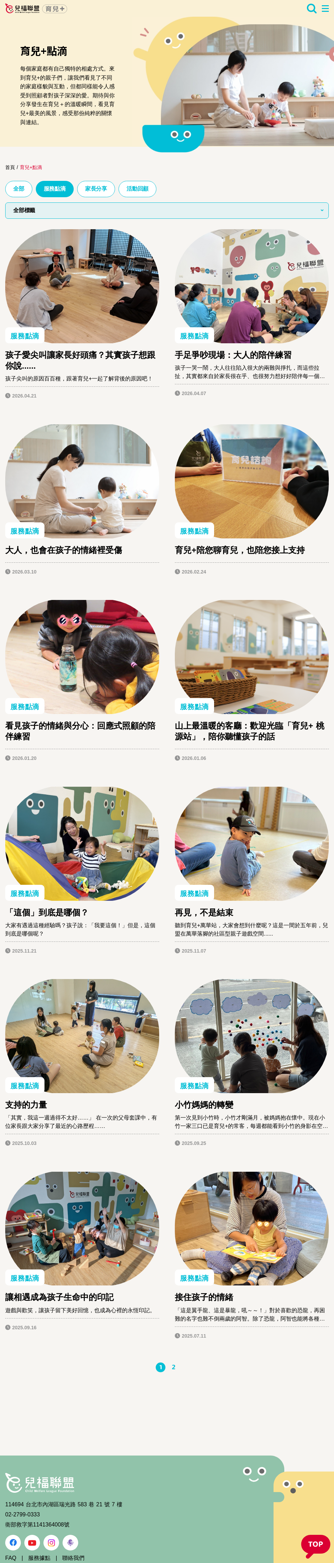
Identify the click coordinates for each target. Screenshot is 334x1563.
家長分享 (96, 189)
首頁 (10, 167)
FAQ (10, 1558)
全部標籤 (24, 210)
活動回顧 (137, 189)
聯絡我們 (73, 1558)
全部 (18, 189)
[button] (316, 1547)
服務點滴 (55, 189)
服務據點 (39, 1558)
